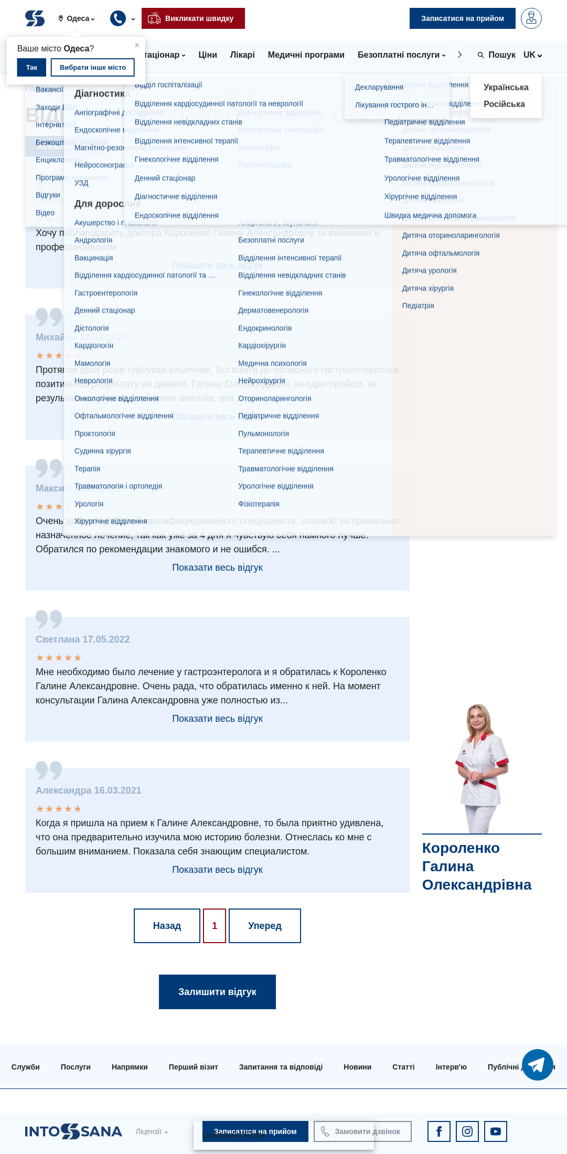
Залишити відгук (67, 146)
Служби (26, 1067)
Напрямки (130, 1067)
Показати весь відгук (217, 265)
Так (31, 67)
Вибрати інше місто (93, 67)
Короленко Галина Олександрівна (186, 88)
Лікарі (88, 88)
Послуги (76, 1067)
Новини (357, 1067)
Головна (42, 88)
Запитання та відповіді (281, 1067)
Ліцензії (148, 1131)
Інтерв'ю (451, 1067)
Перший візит (193, 1067)
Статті (403, 1067)
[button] (80, 18)
